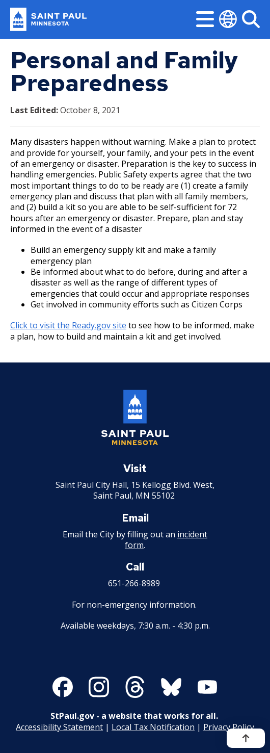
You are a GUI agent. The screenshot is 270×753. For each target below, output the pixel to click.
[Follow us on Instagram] (99, 687)
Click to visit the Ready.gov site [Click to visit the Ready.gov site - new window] (68, 325)
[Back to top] (246, 738)
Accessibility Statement (59, 726)
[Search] (251, 19)
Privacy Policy (228, 726)
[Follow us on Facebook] (62, 687)
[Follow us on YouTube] (207, 687)
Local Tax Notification (153, 726)
